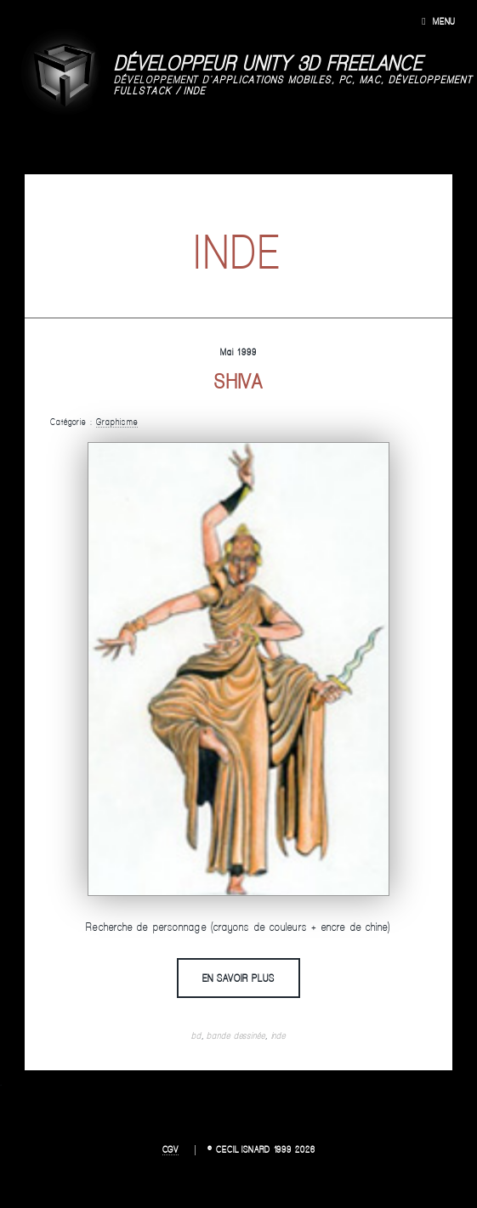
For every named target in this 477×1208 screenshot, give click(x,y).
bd (196, 1035)
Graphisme (117, 422)
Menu (444, 21)
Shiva (239, 381)
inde (279, 1035)
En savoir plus (238, 978)
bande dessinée (235, 1035)
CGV (170, 1149)
